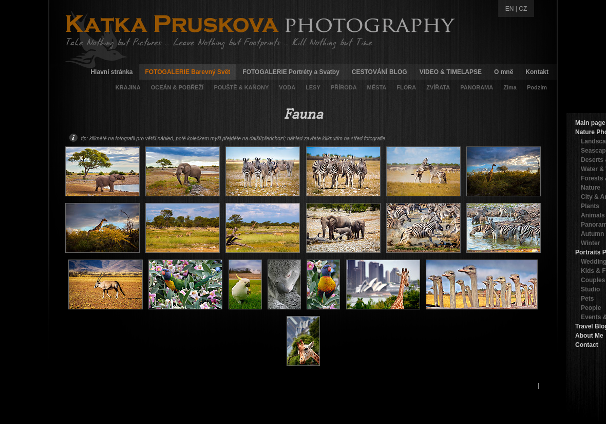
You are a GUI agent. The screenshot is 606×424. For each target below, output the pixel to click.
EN (509, 8)
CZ (523, 8)
